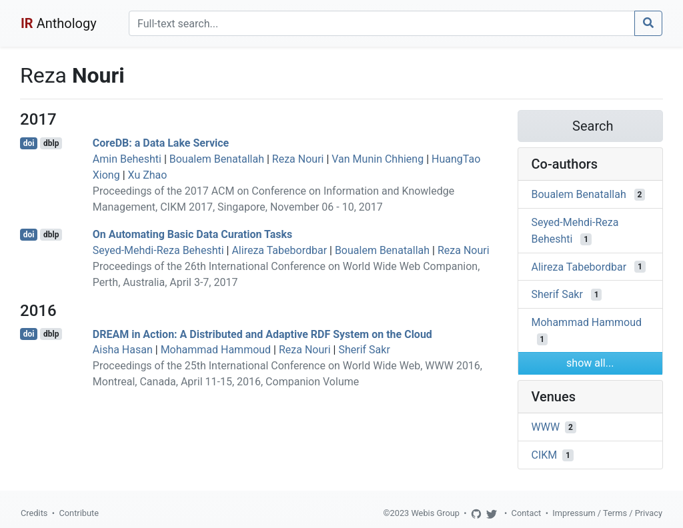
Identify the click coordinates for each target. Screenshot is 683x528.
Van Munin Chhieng (377, 159)
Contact (527, 513)
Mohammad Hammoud (216, 349)
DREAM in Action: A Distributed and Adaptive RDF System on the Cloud (262, 333)
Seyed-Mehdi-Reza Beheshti (158, 250)
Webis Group (435, 513)
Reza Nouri (298, 159)
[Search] (382, 23)
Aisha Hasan (123, 349)
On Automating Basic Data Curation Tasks (193, 234)
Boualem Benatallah (216, 159)
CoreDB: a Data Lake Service (161, 143)
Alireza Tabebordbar (279, 250)
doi (29, 143)
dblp (51, 143)
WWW (546, 427)
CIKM (545, 455)
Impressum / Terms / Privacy (607, 513)
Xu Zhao (147, 175)
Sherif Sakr (364, 349)
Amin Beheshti (127, 159)
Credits (34, 513)
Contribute (79, 513)
